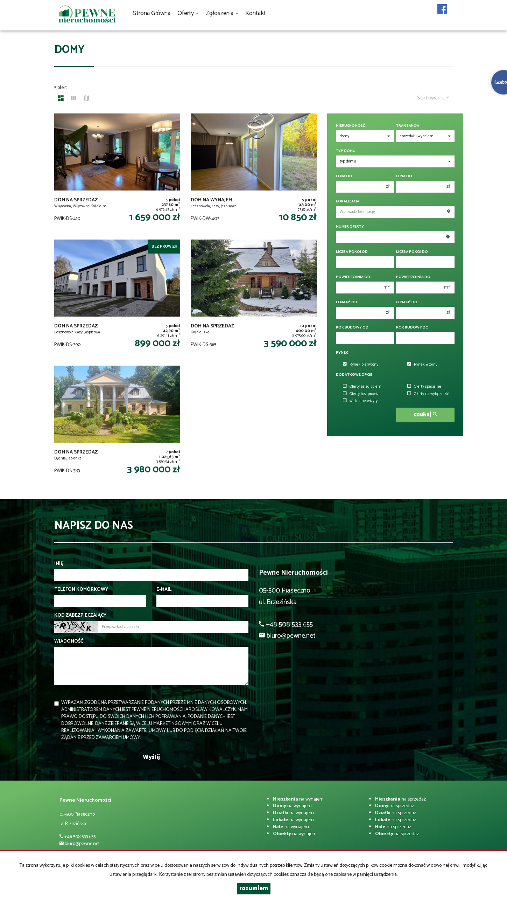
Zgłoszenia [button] (222, 13)
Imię (58, 563)
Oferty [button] (188, 13)
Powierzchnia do (413, 277)
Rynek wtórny (422, 364)
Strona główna (151, 13)
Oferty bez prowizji (362, 394)
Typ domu (345, 151)
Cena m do (406, 302)
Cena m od (346, 302)
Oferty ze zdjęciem (362, 386)
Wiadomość (68, 641)
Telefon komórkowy (81, 589)
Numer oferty (350, 226)
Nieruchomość (350, 126)
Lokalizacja (347, 201)
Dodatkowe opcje (354, 375)
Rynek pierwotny (360, 364)
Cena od (344, 176)
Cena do (404, 176)
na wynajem (298, 799)
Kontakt (255, 13)
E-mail (163, 589)
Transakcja (407, 126)
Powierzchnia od (353, 277)
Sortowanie (433, 98)
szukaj (425, 415)
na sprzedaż (400, 799)
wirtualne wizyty (360, 401)
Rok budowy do (412, 327)
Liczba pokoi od (352, 252)
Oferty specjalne (424, 386)
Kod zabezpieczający (80, 615)
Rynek (342, 352)
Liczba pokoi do (412, 252)
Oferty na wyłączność (428, 394)
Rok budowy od (352, 327)
